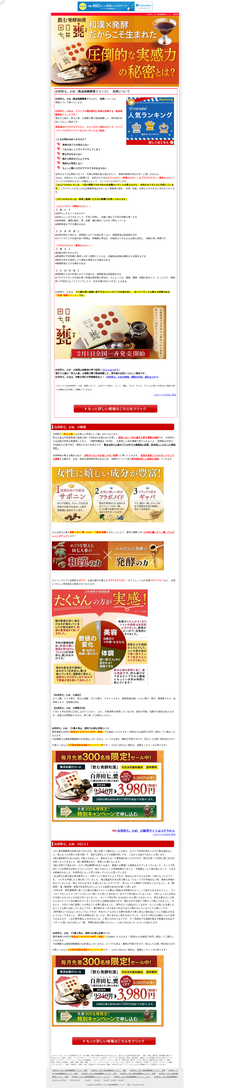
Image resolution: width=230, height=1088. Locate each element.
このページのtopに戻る (164, 395)
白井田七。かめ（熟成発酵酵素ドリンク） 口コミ (132, 1077)
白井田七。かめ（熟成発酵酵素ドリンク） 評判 (99, 1073)
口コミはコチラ (111, 370)
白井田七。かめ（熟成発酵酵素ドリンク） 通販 (108, 1070)
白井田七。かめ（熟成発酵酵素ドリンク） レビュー (91, 1077)
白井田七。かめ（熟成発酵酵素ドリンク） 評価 (147, 1070)
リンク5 (120, 1080)
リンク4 (113, 1080)
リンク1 (88, 1080)
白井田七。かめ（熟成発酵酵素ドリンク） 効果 (137, 1073)
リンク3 (106, 1080)
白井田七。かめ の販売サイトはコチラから (146, 830)
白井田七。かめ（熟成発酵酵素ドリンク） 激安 (69, 1070)
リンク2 (97, 1080)
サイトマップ (75, 1080)
